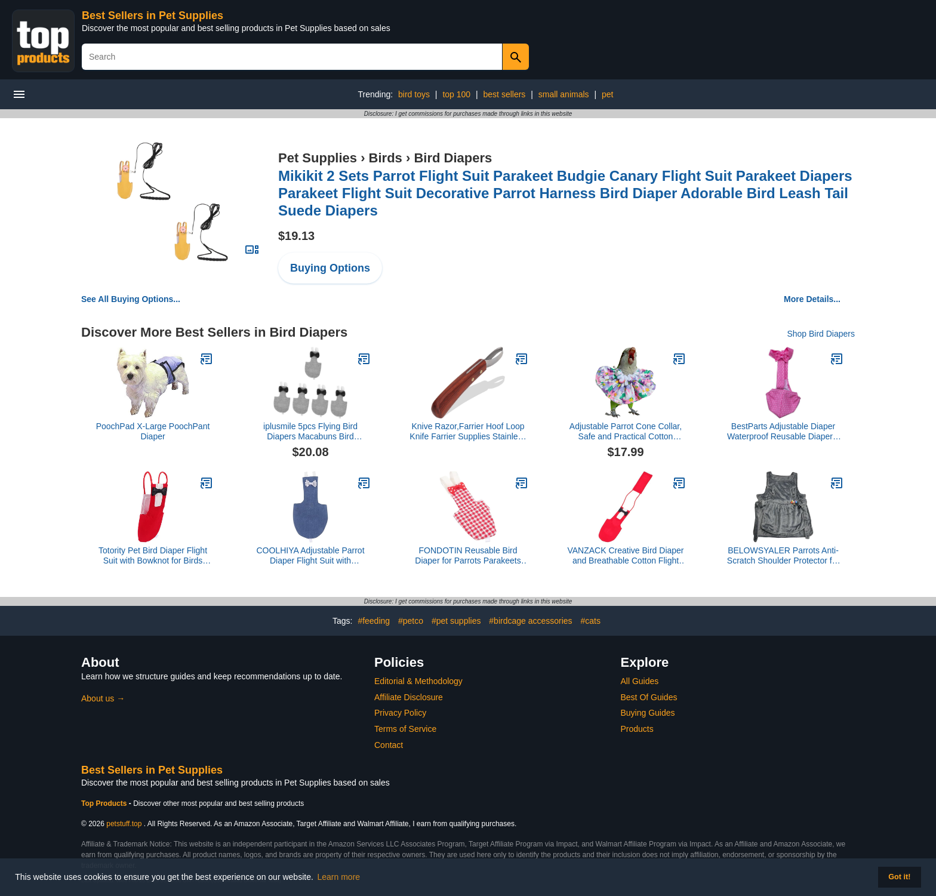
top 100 (456, 94)
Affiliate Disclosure (408, 697)
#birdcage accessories (530, 621)
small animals (563, 94)
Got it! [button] (899, 877)
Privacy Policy (400, 713)
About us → (103, 698)
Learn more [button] (339, 877)
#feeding (374, 621)
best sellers (505, 94)
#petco (410, 621)
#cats (591, 621)
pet (607, 94)
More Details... (812, 299)
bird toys (414, 94)
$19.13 (296, 235)
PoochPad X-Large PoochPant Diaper (153, 431)
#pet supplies (456, 621)
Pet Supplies (317, 157)
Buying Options (330, 268)
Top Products (105, 803)
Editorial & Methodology (418, 681)
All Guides (640, 681)
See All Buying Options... (130, 299)
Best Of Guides (649, 697)
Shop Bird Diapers (821, 333)
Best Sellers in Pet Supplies (152, 15)
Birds (385, 157)
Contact (388, 745)
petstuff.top (123, 824)
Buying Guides (648, 713)
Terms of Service (405, 729)
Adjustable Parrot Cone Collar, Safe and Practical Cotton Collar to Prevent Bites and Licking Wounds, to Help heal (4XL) (625, 431)
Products (637, 729)
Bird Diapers (453, 157)
